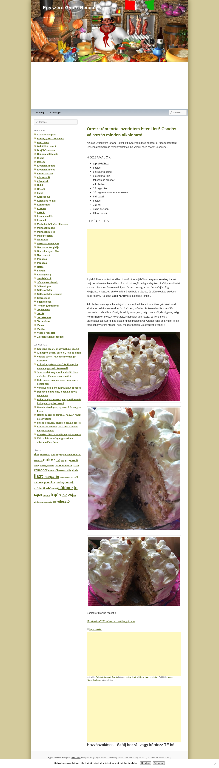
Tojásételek (43, 309)
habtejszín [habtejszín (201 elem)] (67, 465)
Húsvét (41, 189)
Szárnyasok (43, 298)
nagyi (170, 677)
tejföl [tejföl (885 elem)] (38, 495)
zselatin (154, 677)
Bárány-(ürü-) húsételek (50, 138)
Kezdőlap (40, 112)
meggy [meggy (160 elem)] (70, 477)
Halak (40, 185)
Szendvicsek (44, 301)
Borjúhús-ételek (46, 150)
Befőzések (43, 142)
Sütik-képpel (55, 112)
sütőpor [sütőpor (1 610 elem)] (65, 487)
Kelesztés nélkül (46, 200)
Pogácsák (42, 263)
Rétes (40, 266)
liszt (134, 677)
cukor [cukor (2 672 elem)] (49, 459)
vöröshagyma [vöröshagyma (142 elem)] (40, 502)
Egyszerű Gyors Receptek (72, 7)
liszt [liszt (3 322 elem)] (38, 476)
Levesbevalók (45, 216)
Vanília (41, 329)
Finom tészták (45, 173)
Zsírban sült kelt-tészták (50, 336)
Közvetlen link (93, 680)
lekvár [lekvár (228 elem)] (75, 470)
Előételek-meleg (46, 169)
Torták (115, 677)
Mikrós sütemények (48, 243)
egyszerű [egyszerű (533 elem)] (71, 460)
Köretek (41, 208)
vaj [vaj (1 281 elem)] (70, 495)
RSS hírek (75, 757)
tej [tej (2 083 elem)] (76, 487)
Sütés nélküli (44, 290)
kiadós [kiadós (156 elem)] (51, 470)
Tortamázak (43, 321)
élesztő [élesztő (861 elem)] (64, 501)
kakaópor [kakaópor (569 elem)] (41, 470)
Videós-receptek (46, 332)
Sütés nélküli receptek (49, 294)
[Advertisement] (109, 85)
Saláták (41, 270)
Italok (40, 193)
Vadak (40, 325)
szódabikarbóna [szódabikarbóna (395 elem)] (44, 488)
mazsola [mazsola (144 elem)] (63, 477)
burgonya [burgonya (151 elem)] (60, 454)
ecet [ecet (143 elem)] (62, 461)
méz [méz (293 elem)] (36, 482)
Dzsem (41, 162)
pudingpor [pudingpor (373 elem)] (62, 482)
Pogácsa (42, 259)
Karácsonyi (43, 196)
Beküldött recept (103, 677)
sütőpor (140, 677)
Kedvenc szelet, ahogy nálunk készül (58, 349)
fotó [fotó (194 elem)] (52, 465)
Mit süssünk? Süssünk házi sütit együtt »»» (111, 621)
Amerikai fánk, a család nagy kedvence (59, 434)
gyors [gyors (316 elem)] (58, 465)
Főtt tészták (43, 177)
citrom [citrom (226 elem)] (77, 454)
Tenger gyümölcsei (48, 305)
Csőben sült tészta (47, 154)
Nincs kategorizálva (48, 251)
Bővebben (158, 763)
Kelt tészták (43, 204)
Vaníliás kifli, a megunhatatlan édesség (59, 387)
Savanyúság (44, 274)
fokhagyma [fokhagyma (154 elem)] (45, 466)
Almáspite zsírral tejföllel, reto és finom (59, 352)
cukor (128, 677)
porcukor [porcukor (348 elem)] (49, 482)
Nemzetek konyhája (48, 247)
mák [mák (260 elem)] (76, 477)
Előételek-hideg (46, 165)
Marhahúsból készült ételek (52, 224)
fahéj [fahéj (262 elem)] (37, 465)
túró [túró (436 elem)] (64, 495)
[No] (215, 763)
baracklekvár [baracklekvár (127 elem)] (45, 454)
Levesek (42, 220)
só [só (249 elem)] (56, 488)
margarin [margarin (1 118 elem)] (51, 477)
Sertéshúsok (44, 278)
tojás (147, 677)
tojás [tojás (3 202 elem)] (56, 494)
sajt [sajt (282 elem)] (71, 482)
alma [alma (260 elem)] (36, 454)
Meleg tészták (45, 235)
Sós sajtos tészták (47, 282)
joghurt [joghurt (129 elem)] (76, 466)
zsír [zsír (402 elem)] (55, 501)
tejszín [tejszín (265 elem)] (46, 495)
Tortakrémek (44, 317)
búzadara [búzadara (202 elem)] (69, 454)
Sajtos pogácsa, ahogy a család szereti (59, 422)
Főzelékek (42, 181)
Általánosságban (46, 134)
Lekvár (41, 212)
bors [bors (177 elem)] (53, 454)
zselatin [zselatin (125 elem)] (49, 502)
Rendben (145, 763)
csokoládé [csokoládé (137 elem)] (38, 461)
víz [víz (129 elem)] (75, 496)
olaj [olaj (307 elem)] (41, 482)
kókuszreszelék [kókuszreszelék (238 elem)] (62, 470)
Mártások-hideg (46, 227)
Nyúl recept (43, 255)
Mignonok (42, 239)
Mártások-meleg (46, 231)
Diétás (40, 158)
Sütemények (44, 286)
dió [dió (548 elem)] (58, 460)
